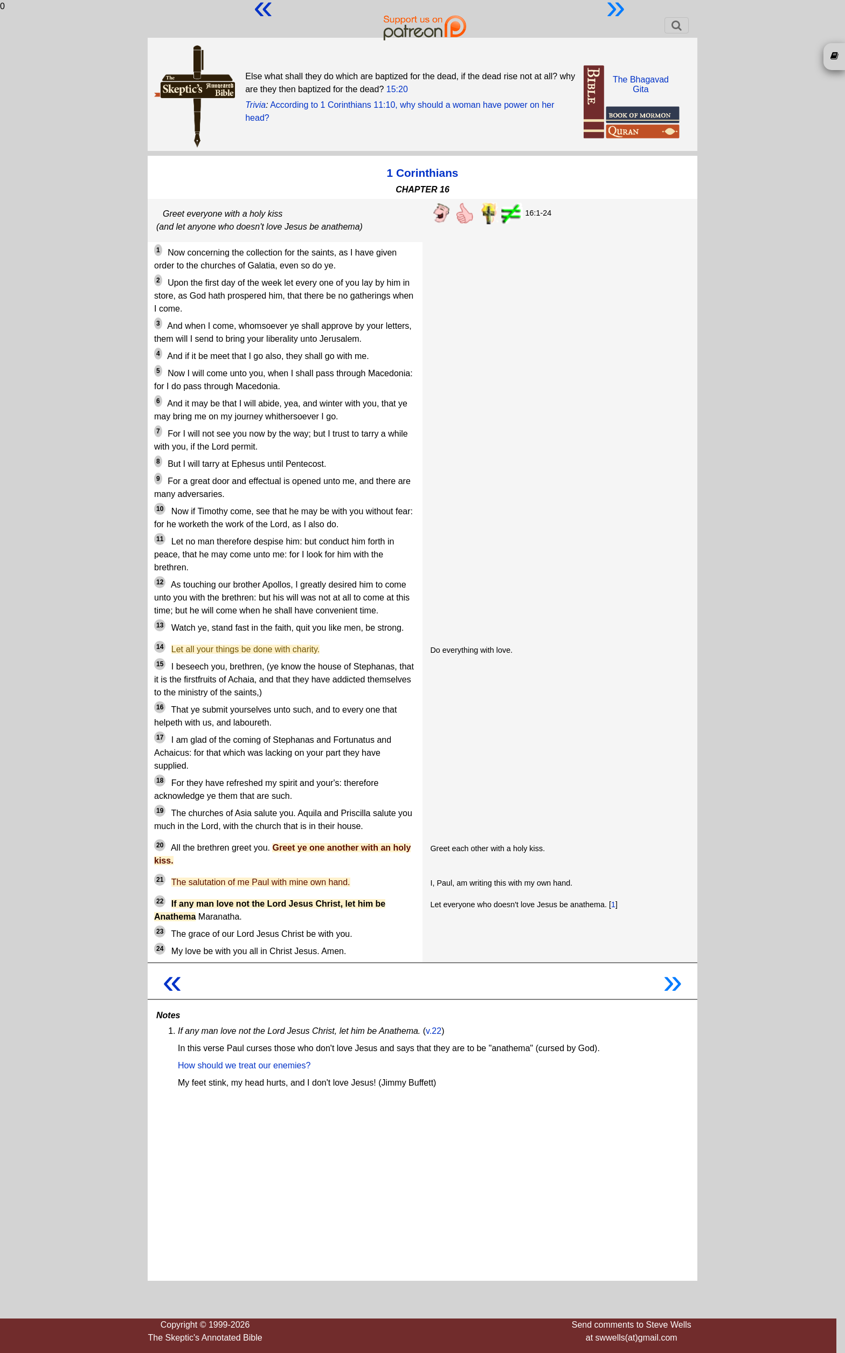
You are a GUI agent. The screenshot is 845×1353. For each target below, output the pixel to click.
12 (159, 582)
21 (159, 879)
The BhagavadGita (641, 84)
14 (159, 647)
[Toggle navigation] (676, 25)
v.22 (433, 1031)
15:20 (397, 89)
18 (159, 780)
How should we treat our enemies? (244, 1065)
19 (159, 810)
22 (159, 901)
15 (159, 664)
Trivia (255, 104)
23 (159, 931)
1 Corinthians (423, 173)
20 (159, 845)
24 (159, 948)
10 (159, 509)
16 (159, 707)
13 (159, 625)
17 (159, 737)
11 (159, 539)
